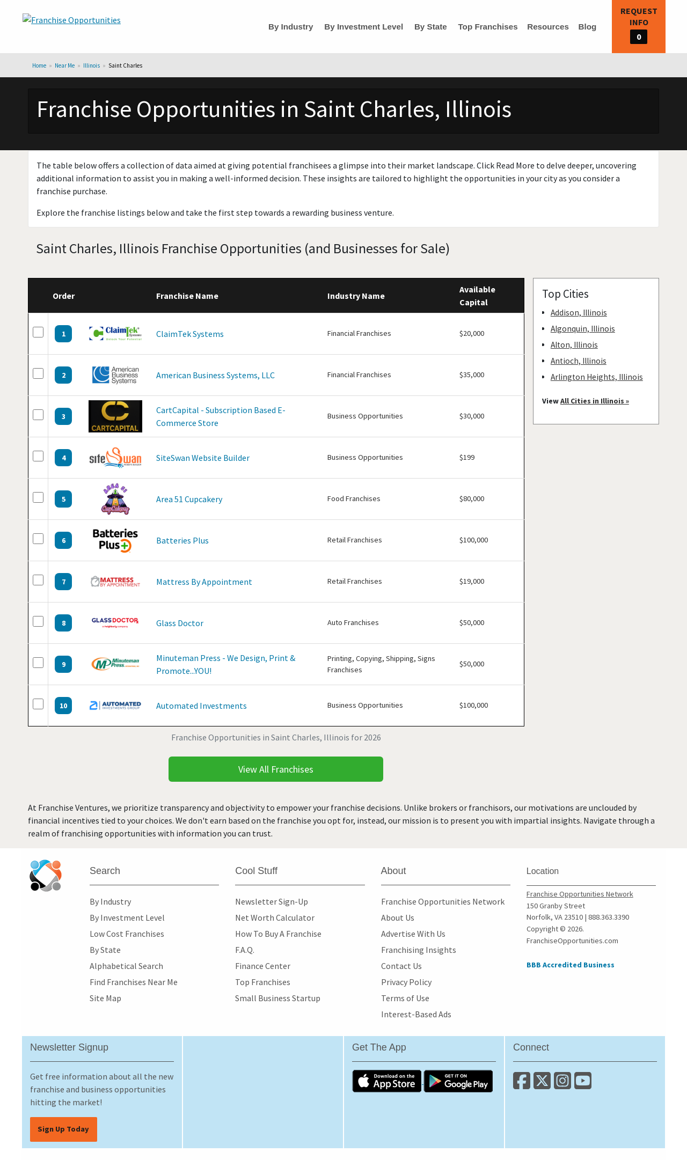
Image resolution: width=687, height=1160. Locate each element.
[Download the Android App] (458, 1080)
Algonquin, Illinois (583, 329)
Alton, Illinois (574, 345)
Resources (548, 26)
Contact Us (401, 965)
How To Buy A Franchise (278, 933)
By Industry (290, 26)
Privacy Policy (406, 982)
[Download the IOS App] (387, 1080)
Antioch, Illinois (578, 361)
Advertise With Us (413, 933)
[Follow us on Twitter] (543, 1085)
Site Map (105, 998)
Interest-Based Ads (416, 1014)
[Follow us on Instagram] (564, 1085)
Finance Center (262, 965)
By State (430, 26)
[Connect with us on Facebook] (523, 1085)
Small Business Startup (277, 998)
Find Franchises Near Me (134, 982)
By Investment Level (363, 26)
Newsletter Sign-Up (271, 901)
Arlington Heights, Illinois (597, 377)
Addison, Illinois (579, 312)
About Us (397, 917)
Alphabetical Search (126, 965)
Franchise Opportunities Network (443, 901)
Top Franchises (487, 26)
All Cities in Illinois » (594, 401)
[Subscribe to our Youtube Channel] (583, 1085)
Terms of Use (405, 998)
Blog (587, 26)
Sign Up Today (63, 1129)
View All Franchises (275, 769)
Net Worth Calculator (275, 917)
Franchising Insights (418, 949)
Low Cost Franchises (127, 933)
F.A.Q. (244, 949)
